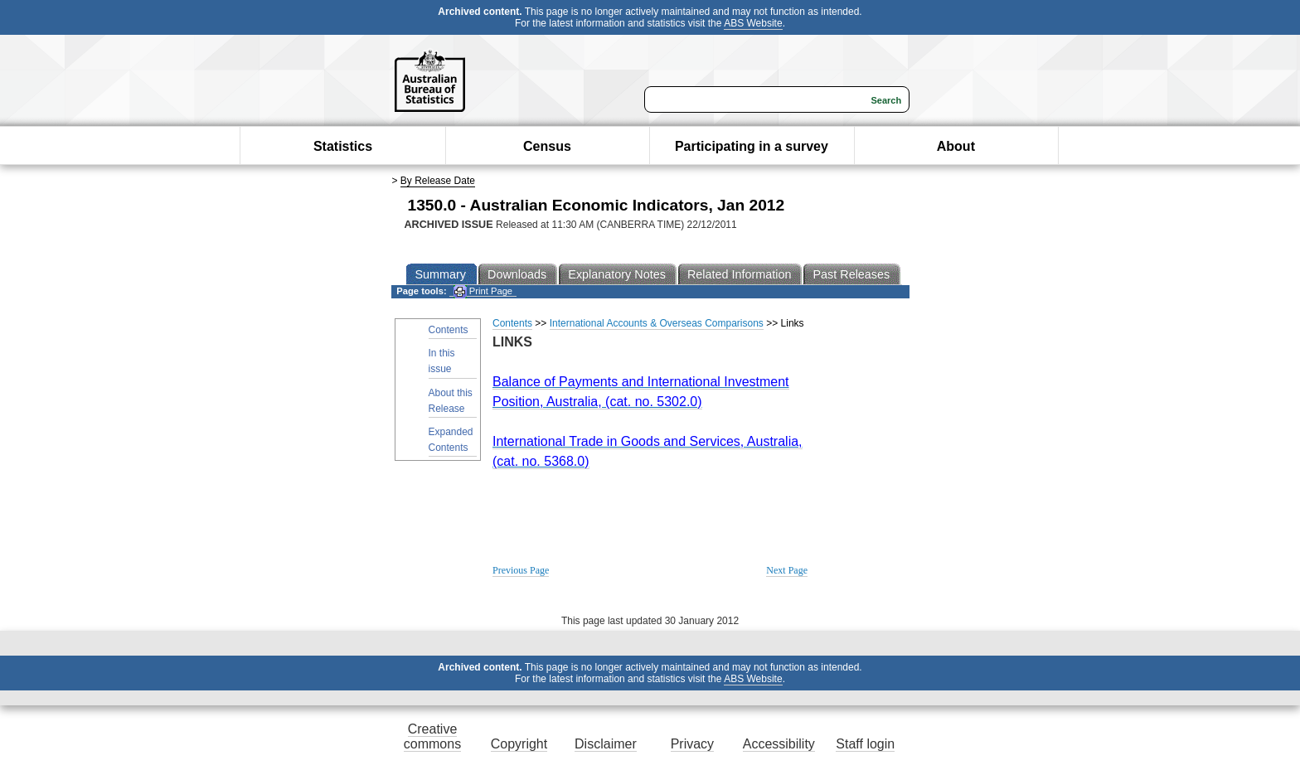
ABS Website (753, 23)
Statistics (342, 146)
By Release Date (437, 180)
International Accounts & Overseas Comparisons (657, 323)
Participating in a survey (751, 146)
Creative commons (432, 736)
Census (547, 146)
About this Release (451, 400)
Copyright (519, 744)
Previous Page (520, 570)
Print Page (483, 291)
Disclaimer (606, 744)
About (956, 146)
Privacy (692, 744)
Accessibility (779, 744)
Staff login (865, 744)
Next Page (787, 570)
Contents (448, 330)
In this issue (442, 361)
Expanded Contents (451, 439)
